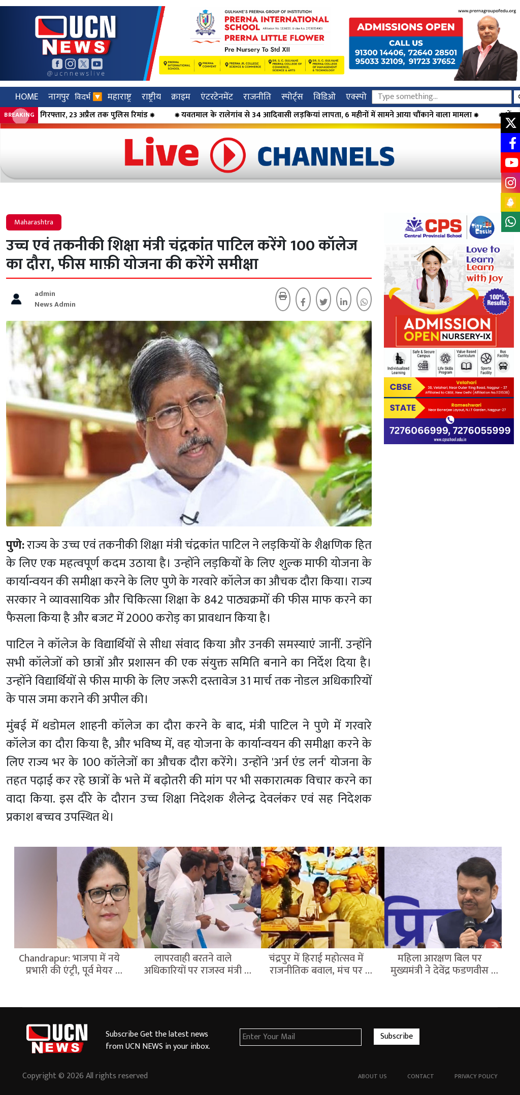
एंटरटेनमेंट (217, 96)
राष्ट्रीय (151, 96)
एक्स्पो (356, 96)
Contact (420, 1076)
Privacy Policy (476, 1076)
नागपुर (59, 96)
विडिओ (324, 96)
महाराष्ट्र (120, 96)
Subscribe (396, 1036)
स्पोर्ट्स (292, 96)
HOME (26, 96)
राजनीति (257, 96)
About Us (372, 1076)
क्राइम (180, 96)
